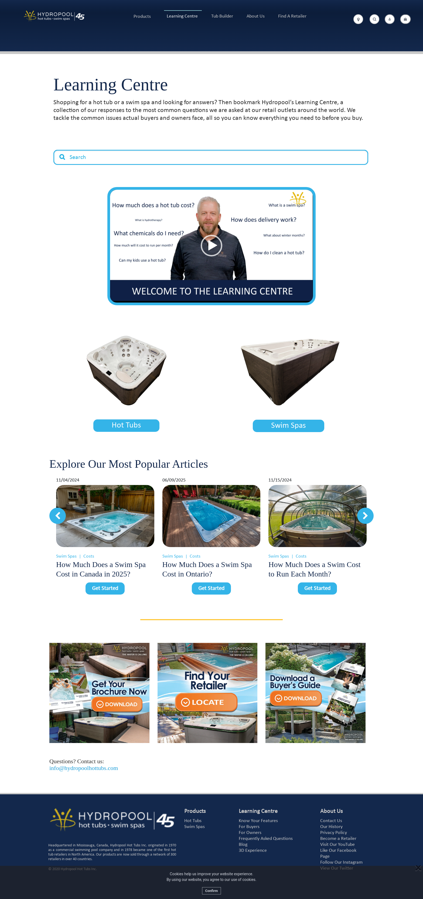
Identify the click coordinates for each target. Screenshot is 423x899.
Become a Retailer (338, 837)
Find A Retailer (292, 16)
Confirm (211, 891)
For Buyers (249, 825)
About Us (256, 16)
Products (142, 16)
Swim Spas (288, 425)
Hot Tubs (126, 425)
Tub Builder (222, 16)
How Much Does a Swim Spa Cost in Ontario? (207, 568)
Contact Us (331, 819)
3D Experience (253, 849)
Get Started (105, 587)
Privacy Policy (333, 831)
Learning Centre (182, 16)
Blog (243, 843)
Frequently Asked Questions (266, 837)
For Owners (250, 831)
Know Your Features (258, 819)
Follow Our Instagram (341, 861)
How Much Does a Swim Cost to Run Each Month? (314, 568)
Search (62, 153)
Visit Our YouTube (337, 843)
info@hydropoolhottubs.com (83, 766)
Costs (88, 555)
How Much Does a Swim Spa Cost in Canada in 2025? (101, 568)
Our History (331, 825)
